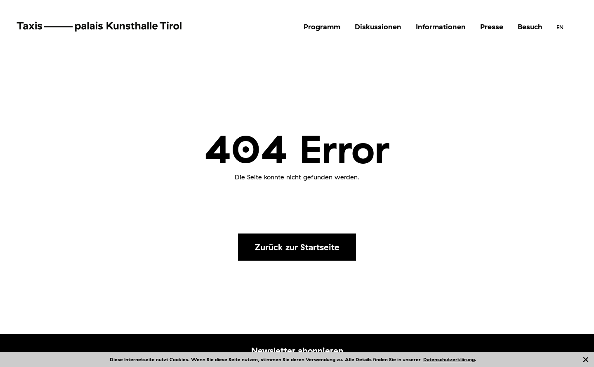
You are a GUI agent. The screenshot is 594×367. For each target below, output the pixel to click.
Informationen (441, 26)
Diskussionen (378, 26)
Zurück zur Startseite (297, 247)
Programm (322, 26)
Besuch (530, 26)
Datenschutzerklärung (449, 359)
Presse (491, 26)
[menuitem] (322, 26)
